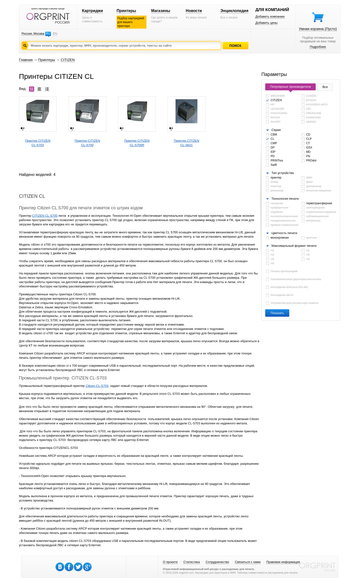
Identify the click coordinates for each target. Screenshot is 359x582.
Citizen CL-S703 (97, 386)
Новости (194, 11)
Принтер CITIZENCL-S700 (87, 143)
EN (55, 33)
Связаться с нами (248, 562)
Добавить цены (266, 23)
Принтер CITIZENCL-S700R (137, 143)
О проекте (170, 562)
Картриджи (92, 11)
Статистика (191, 562)
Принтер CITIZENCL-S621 (186, 143)
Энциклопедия (234, 11)
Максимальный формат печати (293, 246)
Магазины (160, 11)
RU (48, 33)
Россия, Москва (33, 33)
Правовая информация (283, 562)
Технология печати (285, 198)
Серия (276, 130)
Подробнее (318, 47)
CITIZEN (68, 60)
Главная (26, 60)
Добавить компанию (270, 16)
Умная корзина (318, 29)
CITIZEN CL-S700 (44, 215)
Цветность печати (284, 233)
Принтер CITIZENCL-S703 (37, 143)
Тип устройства (282, 173)
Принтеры (126, 11)
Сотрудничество (217, 562)
